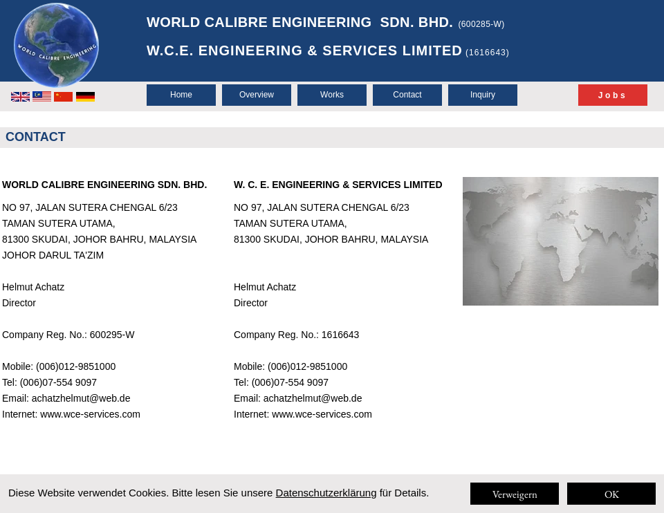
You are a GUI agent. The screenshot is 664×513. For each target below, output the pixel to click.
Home (181, 95)
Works (332, 95)
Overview (256, 95)
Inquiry (482, 95)
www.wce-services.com (90, 414)
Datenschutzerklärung (326, 492)
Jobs (612, 95)
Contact (407, 95)
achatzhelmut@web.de (81, 398)
